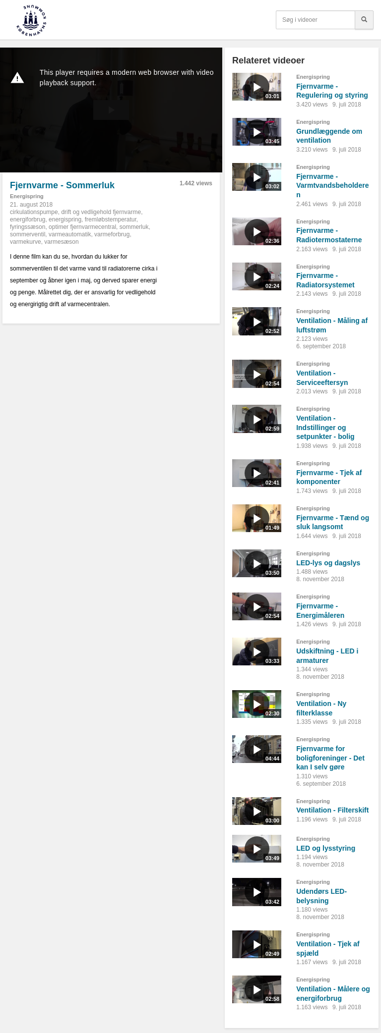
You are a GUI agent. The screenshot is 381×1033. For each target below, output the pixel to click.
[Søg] (364, 19)
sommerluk (134, 226)
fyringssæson (27, 226)
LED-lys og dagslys (328, 563)
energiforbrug (27, 219)
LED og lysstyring (325, 848)
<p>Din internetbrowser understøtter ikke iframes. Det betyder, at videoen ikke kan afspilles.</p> (111, 110)
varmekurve (25, 241)
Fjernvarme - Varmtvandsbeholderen (332, 185)
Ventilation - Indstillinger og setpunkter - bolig (325, 427)
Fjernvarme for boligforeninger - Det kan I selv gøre (330, 758)
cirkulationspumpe (34, 212)
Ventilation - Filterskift (332, 810)
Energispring (27, 196)
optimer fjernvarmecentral (82, 226)
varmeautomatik (70, 234)
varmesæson (61, 241)
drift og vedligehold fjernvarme (101, 212)
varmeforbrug (111, 234)
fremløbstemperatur (110, 219)
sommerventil (27, 234)
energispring (65, 219)
